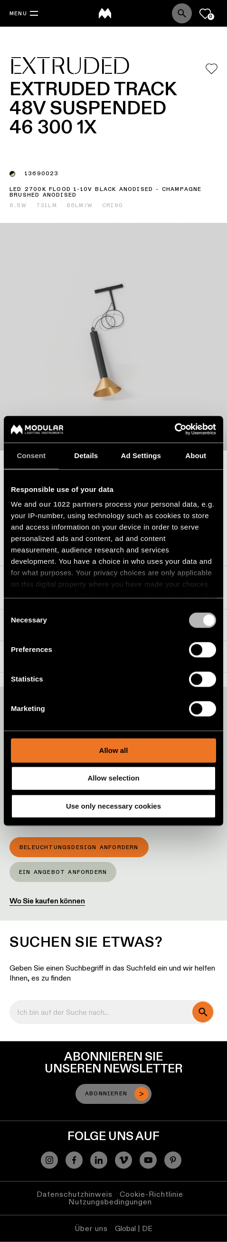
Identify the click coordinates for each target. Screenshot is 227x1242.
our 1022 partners (71, 504)
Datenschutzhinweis (75, 1194)
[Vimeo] (123, 1160)
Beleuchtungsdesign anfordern (79, 848)
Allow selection (113, 778)
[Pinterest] (173, 1160)
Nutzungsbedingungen (110, 1201)
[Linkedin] (99, 1160)
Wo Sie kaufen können (47, 900)
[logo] (105, 13)
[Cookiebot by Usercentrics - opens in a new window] (174, 429)
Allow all (113, 750)
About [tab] (195, 455)
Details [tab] (86, 455)
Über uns (91, 1228)
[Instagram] (49, 1160)
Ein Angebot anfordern (63, 872)
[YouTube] (148, 1160)
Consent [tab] (31, 455)
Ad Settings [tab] (141, 455)
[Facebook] (74, 1160)
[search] (202, 1012)
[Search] (182, 13)
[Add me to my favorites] (212, 69)
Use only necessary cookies (113, 806)
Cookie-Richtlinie (151, 1194)
